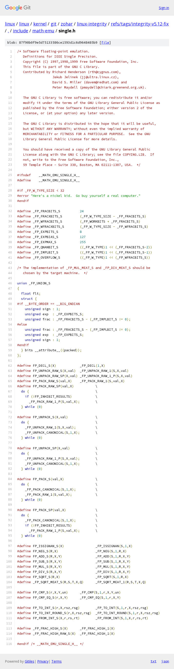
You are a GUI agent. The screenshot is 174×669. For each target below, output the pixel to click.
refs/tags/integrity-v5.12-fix (140, 24)
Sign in (164, 7)
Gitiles (29, 661)
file (105, 42)
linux (10, 24)
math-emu (43, 31)
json (165, 661)
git (54, 24)
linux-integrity (92, 24)
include (20, 31)
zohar (67, 24)
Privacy (42, 661)
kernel (39, 24)
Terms (56, 661)
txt (153, 661)
